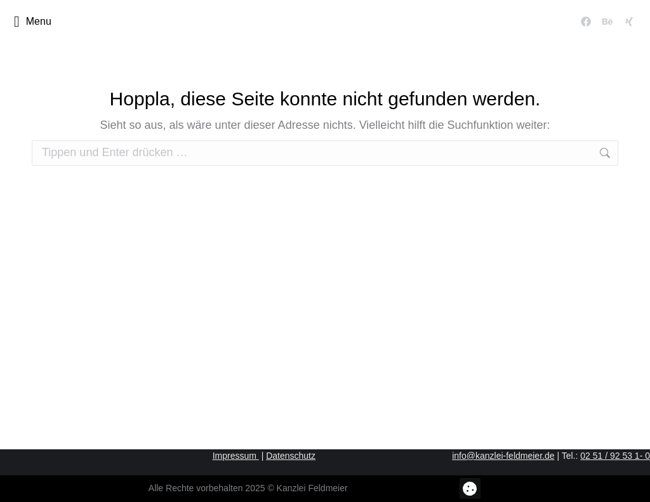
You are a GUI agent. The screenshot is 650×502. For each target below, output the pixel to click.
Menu (32, 21)
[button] (470, 488)
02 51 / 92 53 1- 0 (615, 456)
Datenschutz (290, 456)
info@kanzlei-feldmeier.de (503, 456)
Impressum (236, 456)
